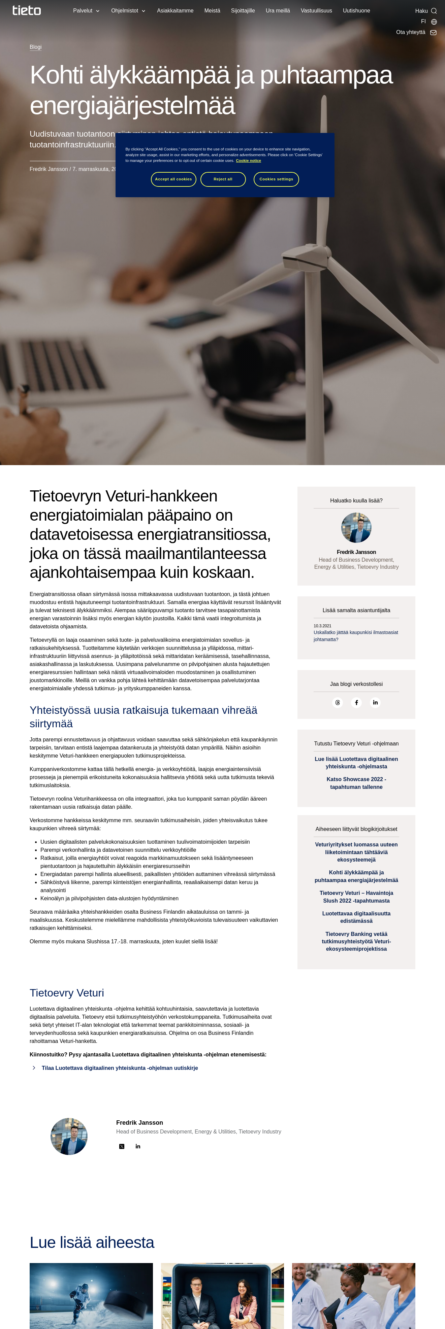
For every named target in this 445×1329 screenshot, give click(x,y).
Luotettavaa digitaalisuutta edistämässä (356, 917)
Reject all (223, 179)
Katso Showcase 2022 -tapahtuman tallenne (356, 783)
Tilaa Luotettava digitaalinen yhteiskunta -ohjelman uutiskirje (120, 1068)
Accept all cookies (173, 179)
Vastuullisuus (316, 10)
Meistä (212, 10)
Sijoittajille (243, 10)
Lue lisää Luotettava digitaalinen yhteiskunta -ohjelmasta (356, 762)
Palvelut (82, 10)
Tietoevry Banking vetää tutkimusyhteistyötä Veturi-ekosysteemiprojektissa (356, 941)
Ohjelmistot (124, 10)
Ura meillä (278, 10)
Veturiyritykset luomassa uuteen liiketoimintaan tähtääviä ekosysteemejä (356, 852)
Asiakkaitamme (175, 10)
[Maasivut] (429, 22)
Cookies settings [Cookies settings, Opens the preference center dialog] (276, 179)
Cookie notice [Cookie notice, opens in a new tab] (248, 161)
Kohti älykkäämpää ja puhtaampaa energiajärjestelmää (356, 876)
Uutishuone (356, 10)
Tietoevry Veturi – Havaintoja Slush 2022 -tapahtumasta (356, 896)
